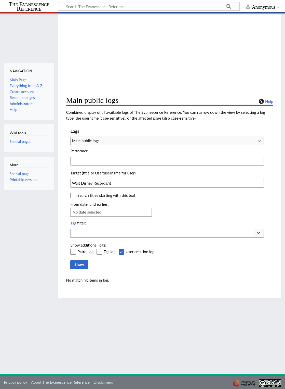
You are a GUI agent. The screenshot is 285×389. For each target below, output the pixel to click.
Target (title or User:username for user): (103, 173)
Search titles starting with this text (106, 195)
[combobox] (167, 141)
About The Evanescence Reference (60, 382)
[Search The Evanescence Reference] (148, 6)
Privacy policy (15, 382)
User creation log (140, 251)
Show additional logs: (88, 245)
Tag (73, 223)
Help (265, 101)
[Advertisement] (169, 54)
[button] (259, 233)
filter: (78, 223)
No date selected (87, 212)
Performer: (79, 151)
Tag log (110, 251)
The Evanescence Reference (29, 6)
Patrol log (85, 251)
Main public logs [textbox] (86, 140)
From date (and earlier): (89, 204)
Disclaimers (103, 382)
